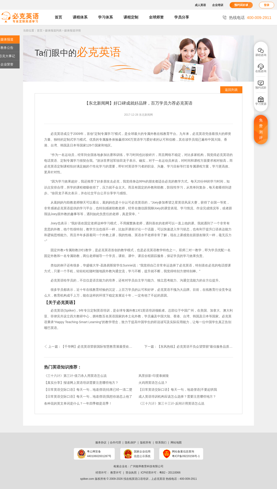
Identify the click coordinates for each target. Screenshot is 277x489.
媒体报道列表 (53, 30)
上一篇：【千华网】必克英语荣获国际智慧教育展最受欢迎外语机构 (91, 346)
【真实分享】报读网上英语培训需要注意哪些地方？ (81, 382)
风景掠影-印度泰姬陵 (153, 376)
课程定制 (130, 17)
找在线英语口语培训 (135, 478)
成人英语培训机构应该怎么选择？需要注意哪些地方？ (177, 396)
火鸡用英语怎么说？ (153, 382)
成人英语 (200, 5)
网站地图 (176, 442)
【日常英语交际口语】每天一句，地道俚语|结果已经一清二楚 (88, 389)
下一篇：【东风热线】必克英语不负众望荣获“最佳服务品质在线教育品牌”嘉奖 (188, 346)
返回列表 (231, 90)
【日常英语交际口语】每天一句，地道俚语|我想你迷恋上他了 (88, 396)
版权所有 (145, 442)
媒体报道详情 (72, 30)
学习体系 (105, 17)
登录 (266, 5)
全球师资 (156, 17)
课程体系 (80, 17)
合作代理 (115, 442)
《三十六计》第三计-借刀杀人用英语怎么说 (75, 376)
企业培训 (217, 5)
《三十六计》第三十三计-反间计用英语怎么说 (171, 403)
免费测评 (261, 129)
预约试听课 (241, 5)
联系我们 (160, 442)
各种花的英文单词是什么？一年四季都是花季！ (78, 403)
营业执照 (131, 472)
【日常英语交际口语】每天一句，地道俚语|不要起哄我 (177, 389)
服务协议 (100, 442)
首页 (58, 17)
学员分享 (181, 17)
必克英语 (159, 478)
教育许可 (115, 472)
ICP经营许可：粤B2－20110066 (161, 472)
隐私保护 (130, 442)
